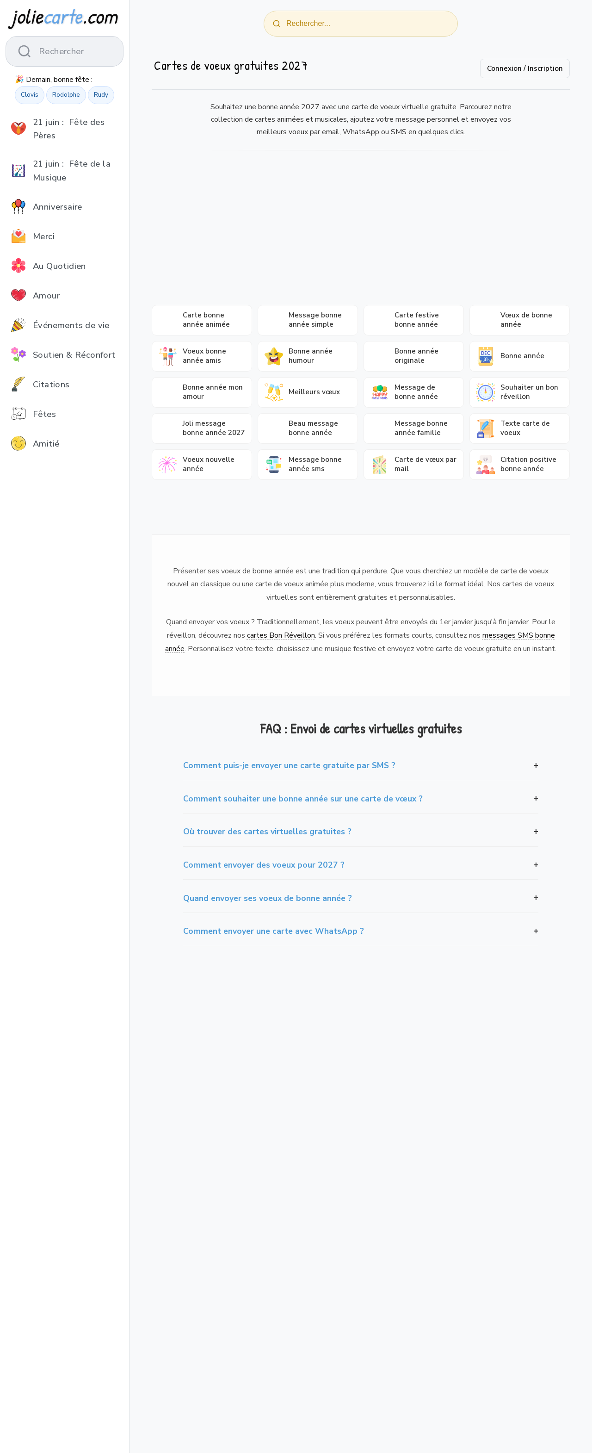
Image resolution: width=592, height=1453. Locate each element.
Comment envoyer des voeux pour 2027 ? (264, 864)
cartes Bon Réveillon (281, 635)
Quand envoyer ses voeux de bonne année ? (267, 898)
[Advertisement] (361, 231)
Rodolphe (66, 95)
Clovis (29, 95)
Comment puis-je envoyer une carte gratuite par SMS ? (289, 765)
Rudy (101, 95)
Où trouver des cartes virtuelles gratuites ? (267, 831)
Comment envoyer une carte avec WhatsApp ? (273, 931)
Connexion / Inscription (525, 68)
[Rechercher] (276, 23)
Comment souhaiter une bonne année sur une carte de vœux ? (303, 798)
